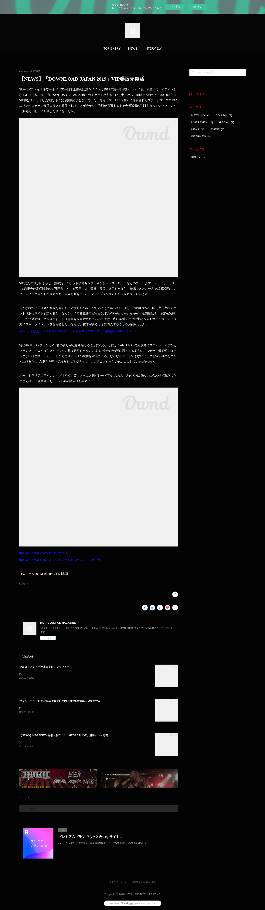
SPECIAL (226, 122)
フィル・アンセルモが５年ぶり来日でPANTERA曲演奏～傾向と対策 (60, 701)
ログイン (197, 6)
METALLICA (201, 115)
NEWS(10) (23, 584)
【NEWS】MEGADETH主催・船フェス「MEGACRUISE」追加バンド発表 (63, 735)
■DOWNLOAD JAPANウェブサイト (43, 552)
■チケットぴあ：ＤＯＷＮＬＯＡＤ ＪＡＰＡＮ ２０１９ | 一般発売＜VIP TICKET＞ (78, 331)
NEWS (132, 48)
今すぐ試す (175, 6)
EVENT (217, 129)
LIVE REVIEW (202, 122)
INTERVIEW (153, 48)
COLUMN (224, 115)
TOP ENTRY (112, 48)
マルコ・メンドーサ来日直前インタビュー (44, 666)
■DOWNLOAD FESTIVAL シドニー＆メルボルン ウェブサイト (63, 559)
